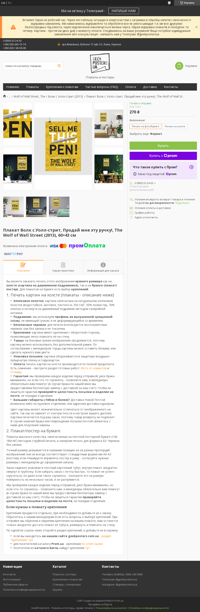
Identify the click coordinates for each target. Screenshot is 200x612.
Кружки (57, 589)
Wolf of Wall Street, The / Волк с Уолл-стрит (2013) (48, 96)
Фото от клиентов (94, 368)
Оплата (130, 86)
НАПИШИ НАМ (124, 11)
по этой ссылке (92, 544)
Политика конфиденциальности (24, 589)
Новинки (12, 86)
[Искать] (59, 66)
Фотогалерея (11, 579)
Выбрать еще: (146, 134)
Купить (163, 146)
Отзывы (15, 372)
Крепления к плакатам (62, 86)
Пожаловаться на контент (111, 608)
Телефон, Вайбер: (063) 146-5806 (122, 574)
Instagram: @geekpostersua (119, 584)
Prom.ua (118, 600)
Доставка (150, 86)
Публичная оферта (15, 584)
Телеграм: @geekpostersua (119, 579)
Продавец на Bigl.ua (100, 604)
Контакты (171, 86)
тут (87, 548)
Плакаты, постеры (65, 574)
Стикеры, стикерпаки (67, 584)
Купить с (163, 156)
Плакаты (32, 86)
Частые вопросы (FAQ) (101, 86)
